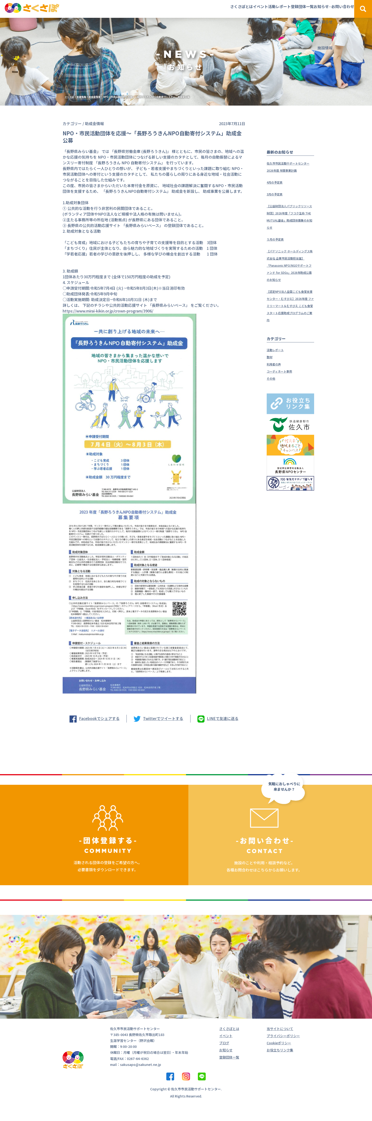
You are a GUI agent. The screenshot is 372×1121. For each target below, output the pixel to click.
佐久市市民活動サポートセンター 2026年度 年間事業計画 (289, 170)
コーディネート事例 (284, 399)
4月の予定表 (277, 189)
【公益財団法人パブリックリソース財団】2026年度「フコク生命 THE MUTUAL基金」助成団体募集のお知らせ (290, 227)
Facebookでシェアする (99, 718)
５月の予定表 (278, 253)
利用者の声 (276, 392)
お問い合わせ (331, 9)
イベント (203, 9)
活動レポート (234, 9)
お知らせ (298, 9)
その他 (272, 406)
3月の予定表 (277, 201)
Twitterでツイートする (163, 718)
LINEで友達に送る (222, 718)
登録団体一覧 (268, 9)
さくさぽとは (173, 9)
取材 (270, 385)
